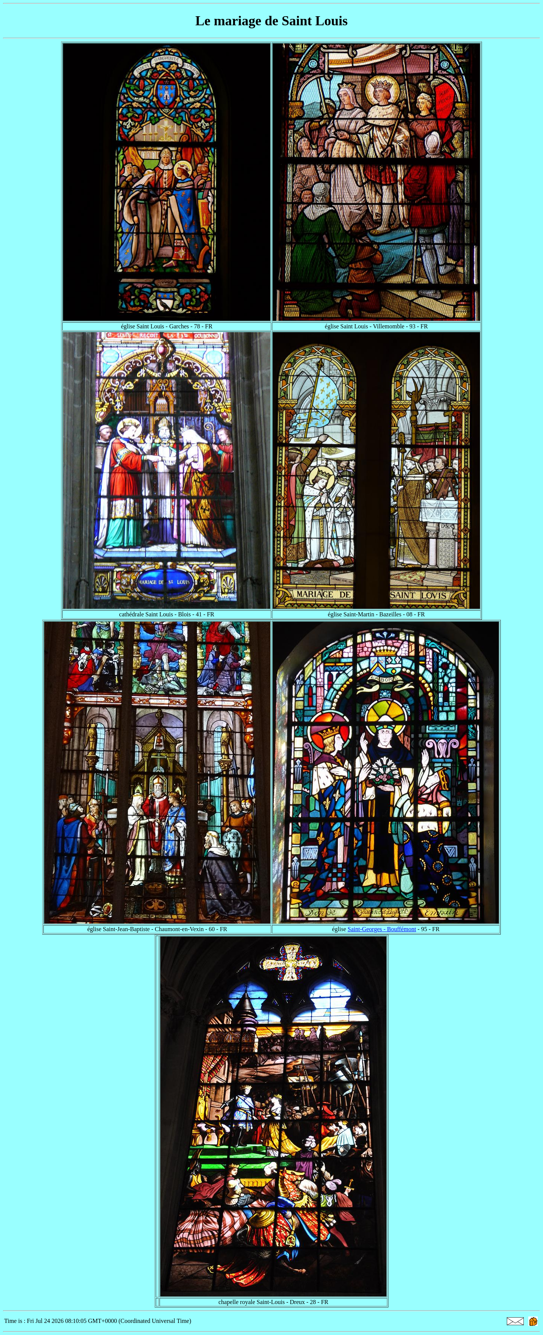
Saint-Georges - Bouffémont (382, 929)
